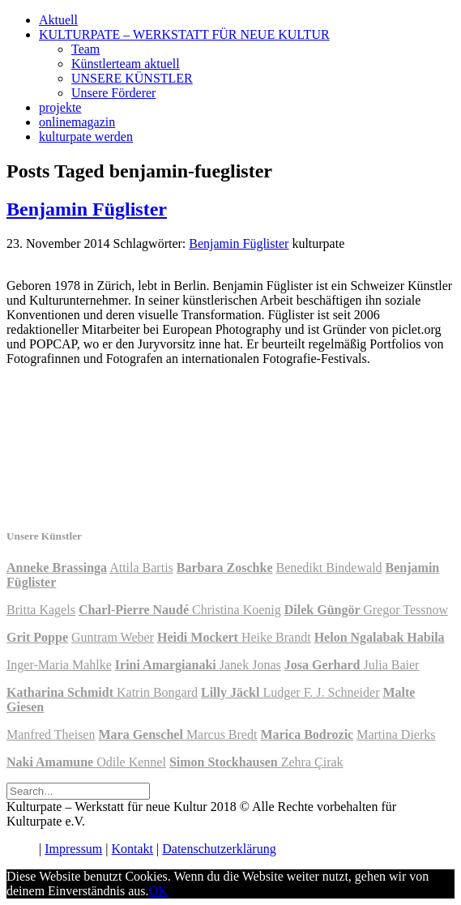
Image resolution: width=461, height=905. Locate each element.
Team (85, 49)
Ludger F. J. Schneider (321, 692)
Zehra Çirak (312, 762)
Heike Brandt (276, 637)
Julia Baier (392, 665)
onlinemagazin (77, 122)
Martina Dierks (395, 734)
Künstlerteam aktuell (125, 63)
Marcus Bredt (222, 734)
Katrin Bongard (157, 692)
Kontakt (133, 849)
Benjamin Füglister (86, 209)
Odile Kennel (131, 762)
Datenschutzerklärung (218, 849)
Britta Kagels (40, 610)
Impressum (73, 849)
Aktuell (58, 20)
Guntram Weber (112, 637)
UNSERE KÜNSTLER (132, 78)
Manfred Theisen (50, 734)
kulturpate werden (86, 136)
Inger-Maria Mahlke (59, 665)
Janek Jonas (250, 665)
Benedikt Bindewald (328, 567)
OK (158, 891)
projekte (60, 107)
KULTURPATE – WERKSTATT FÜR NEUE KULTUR (184, 34)
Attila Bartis (141, 567)
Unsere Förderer (113, 93)
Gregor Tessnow (405, 610)
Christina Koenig (236, 610)
